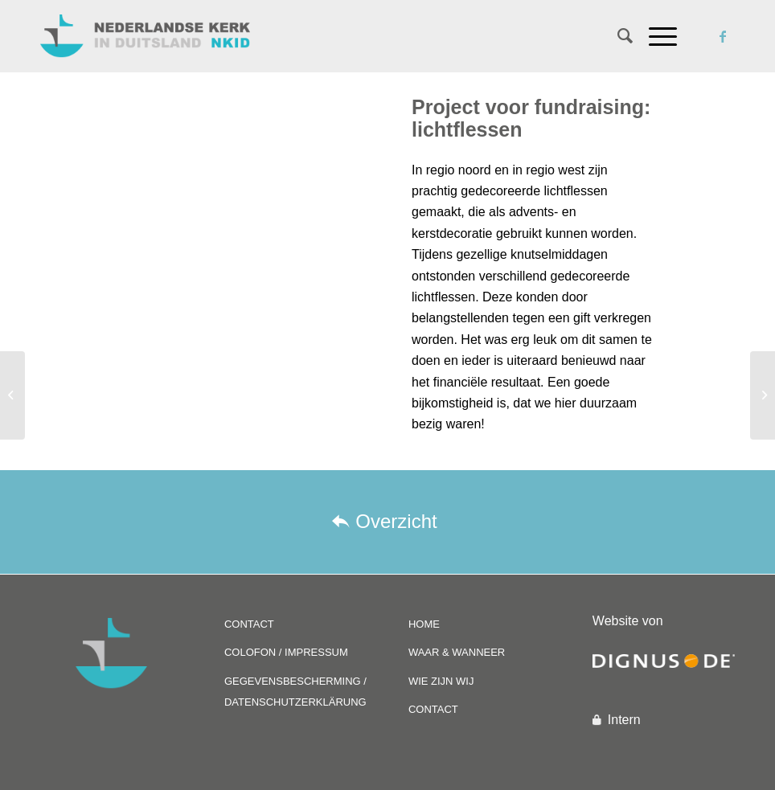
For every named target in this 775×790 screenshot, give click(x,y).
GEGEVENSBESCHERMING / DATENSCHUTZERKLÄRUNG (295, 691)
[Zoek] (617, 36)
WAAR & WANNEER (456, 652)
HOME (424, 624)
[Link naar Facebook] (723, 36)
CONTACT (249, 624)
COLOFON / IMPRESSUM (286, 652)
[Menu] (655, 36)
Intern (624, 720)
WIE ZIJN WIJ (441, 681)
